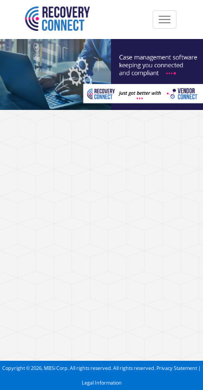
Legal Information (102, 382)
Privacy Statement (176, 368)
